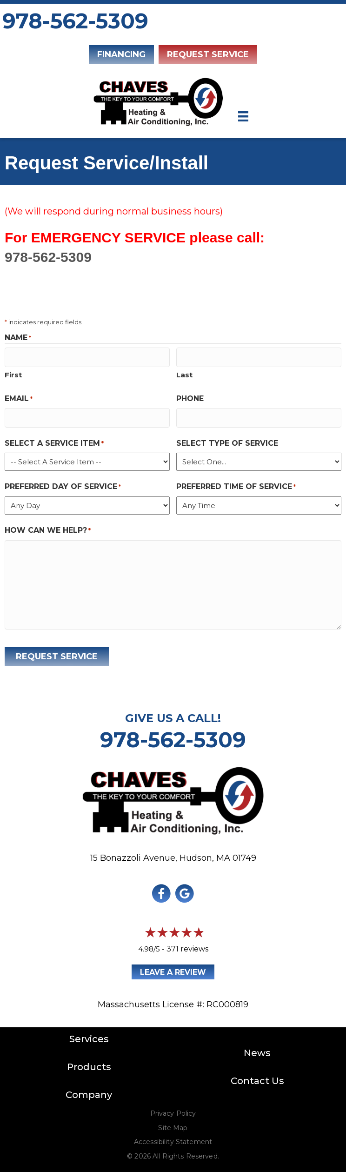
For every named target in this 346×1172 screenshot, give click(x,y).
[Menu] (243, 116)
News (257, 1051)
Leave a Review (173, 970)
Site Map (172, 1126)
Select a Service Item (54, 442)
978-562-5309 (75, 20)
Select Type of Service (227, 441)
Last (184, 373)
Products (89, 1065)
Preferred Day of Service (63, 485)
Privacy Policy (173, 1111)
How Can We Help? (48, 529)
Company (89, 1092)
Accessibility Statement (173, 1140)
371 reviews (187, 947)
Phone (190, 397)
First (13, 373)
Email (19, 398)
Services (89, 1037)
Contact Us (257, 1079)
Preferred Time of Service (236, 485)
